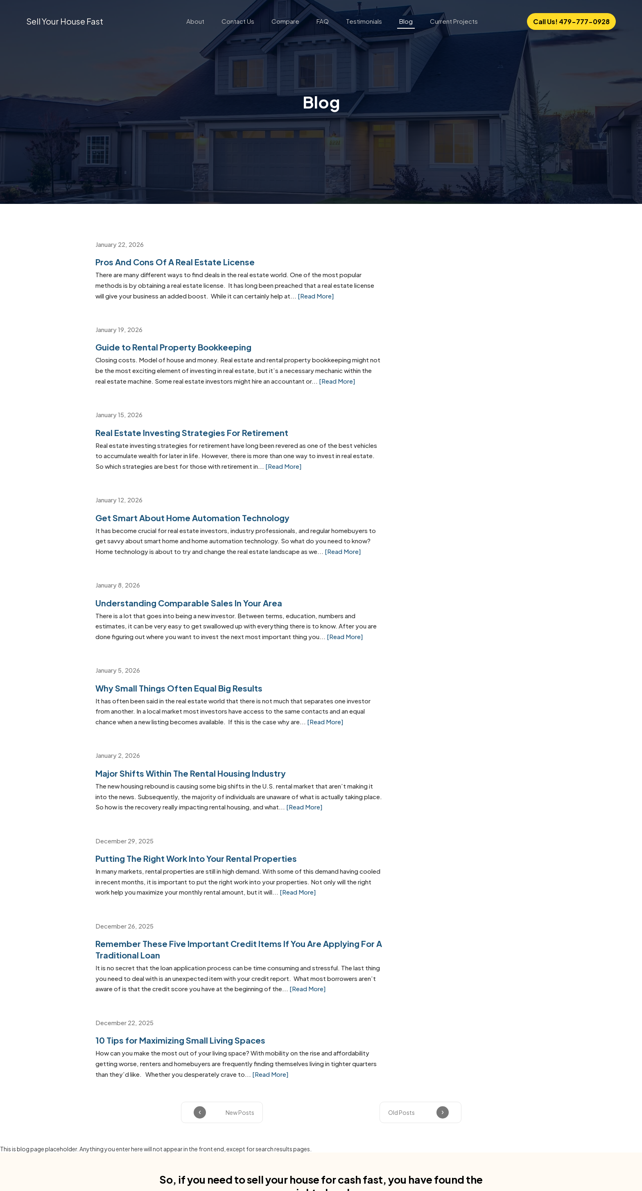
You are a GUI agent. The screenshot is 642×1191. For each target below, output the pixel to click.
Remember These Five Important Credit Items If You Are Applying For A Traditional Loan (200, 651)
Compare (285, 21)
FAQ (322, 21)
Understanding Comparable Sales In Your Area (188, 448)
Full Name (164, 889)
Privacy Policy (276, 925)
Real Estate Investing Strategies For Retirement (191, 355)
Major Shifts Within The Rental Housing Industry (190, 552)
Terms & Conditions (221, 925)
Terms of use (345, 1170)
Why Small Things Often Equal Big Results (411, 448)
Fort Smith (110, 1051)
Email (276, 889)
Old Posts (401, 736)
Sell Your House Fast (64, 21)
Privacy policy (298, 1170)
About (195, 21)
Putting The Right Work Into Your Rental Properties (428, 552)
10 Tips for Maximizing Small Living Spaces (413, 645)
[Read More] (222, 306)
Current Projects (454, 21)
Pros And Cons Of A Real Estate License (174, 261)
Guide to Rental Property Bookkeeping (406, 261)
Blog (406, 21)
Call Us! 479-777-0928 (571, 21)
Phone (394, 889)
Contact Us (238, 21)
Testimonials (364, 21)
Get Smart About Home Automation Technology (425, 355)
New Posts (240, 736)
